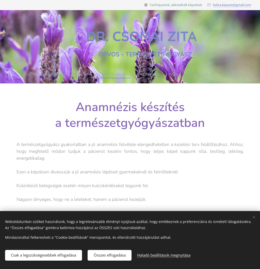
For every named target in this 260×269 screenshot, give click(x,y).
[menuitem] (56, 74)
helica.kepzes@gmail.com (232, 5)
